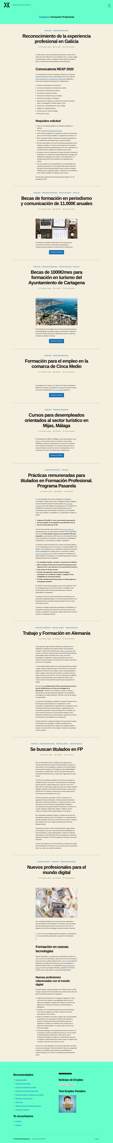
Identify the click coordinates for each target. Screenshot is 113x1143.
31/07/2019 (58, 431)
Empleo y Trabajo (46, 47)
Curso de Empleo (57, 390)
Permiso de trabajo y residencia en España (29, 1095)
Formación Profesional (61, 30)
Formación (47, 30)
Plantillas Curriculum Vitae (24, 1098)
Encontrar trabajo (43, 861)
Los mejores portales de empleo (25, 1087)
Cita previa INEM (21, 1080)
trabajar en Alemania (66, 651)
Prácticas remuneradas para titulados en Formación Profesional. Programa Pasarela (56, 480)
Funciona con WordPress (39, 1139)
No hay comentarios (70, 47)
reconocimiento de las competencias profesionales (51, 79)
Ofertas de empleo (65, 192)
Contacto (18, 1125)
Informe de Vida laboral (23, 1083)
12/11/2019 (58, 288)
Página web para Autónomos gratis (26, 1091)
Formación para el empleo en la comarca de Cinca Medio (56, 363)
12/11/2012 (59, 754)
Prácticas (76, 192)
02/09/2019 (58, 372)
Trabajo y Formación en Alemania (56, 633)
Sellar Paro (19, 1102)
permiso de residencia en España (52, 131)
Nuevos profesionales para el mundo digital (56, 870)
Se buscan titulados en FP (56, 749)
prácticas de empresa (67, 529)
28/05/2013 (59, 491)
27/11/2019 (58, 47)
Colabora (18, 1121)
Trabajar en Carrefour (22, 1109)
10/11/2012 (58, 878)
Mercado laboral (58, 627)
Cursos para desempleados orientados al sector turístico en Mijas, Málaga (56, 420)
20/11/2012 (58, 638)
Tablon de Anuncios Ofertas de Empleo (28, 1106)
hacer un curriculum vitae (43, 554)
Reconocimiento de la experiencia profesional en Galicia (56, 38)
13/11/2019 (58, 209)
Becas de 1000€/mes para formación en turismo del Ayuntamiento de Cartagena (56, 277)
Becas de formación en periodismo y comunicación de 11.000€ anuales (56, 201)
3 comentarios (69, 491)
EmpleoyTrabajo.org (24, 1139)
